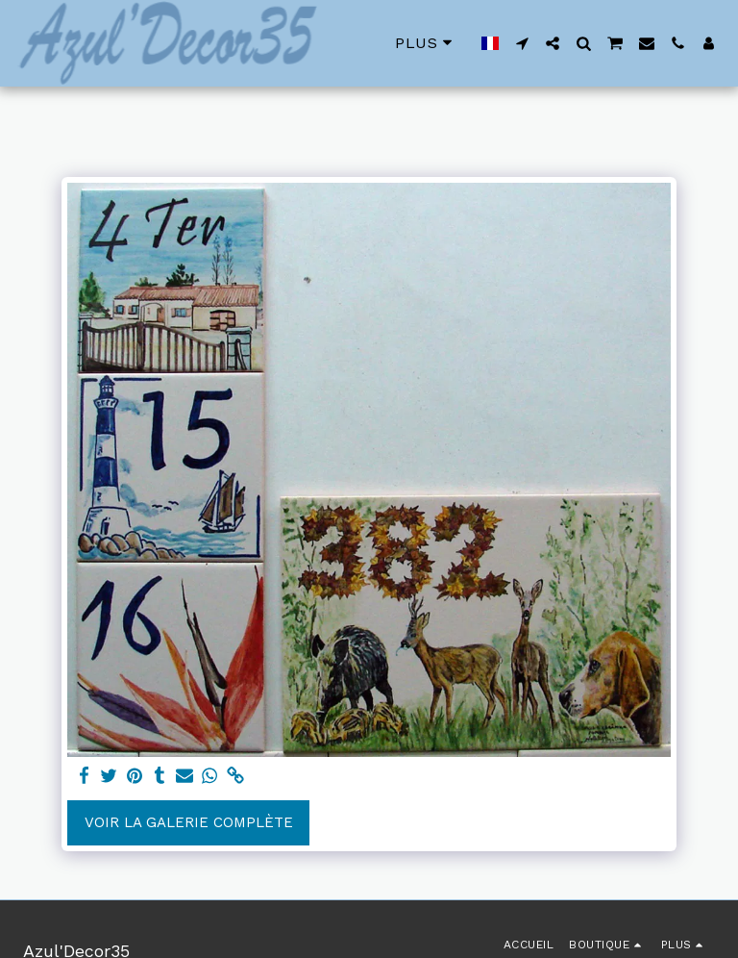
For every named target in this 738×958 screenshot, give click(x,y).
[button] (521, 43)
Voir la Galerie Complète (189, 822)
